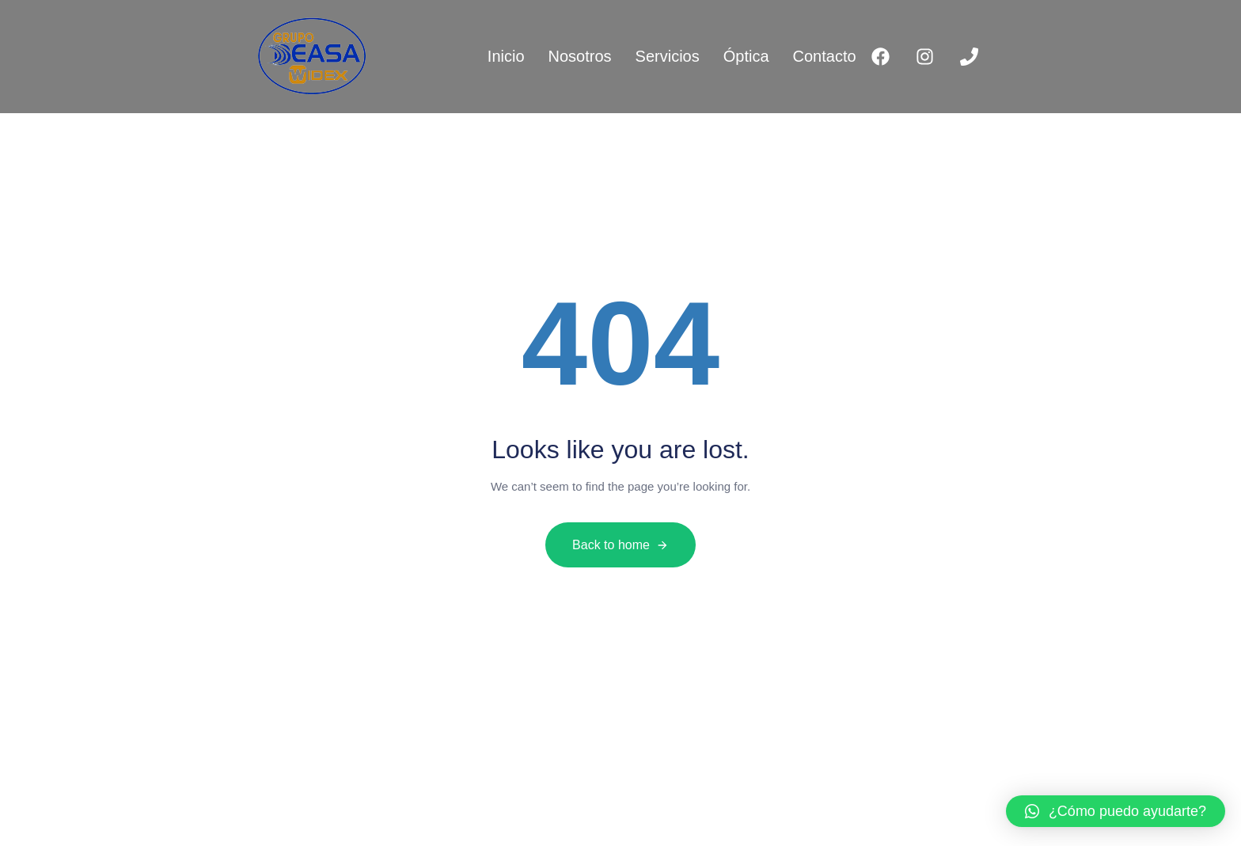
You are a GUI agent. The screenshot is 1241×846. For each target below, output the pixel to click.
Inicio (506, 56)
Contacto (824, 56)
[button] (1115, 811)
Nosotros (580, 56)
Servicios (668, 56)
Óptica (746, 56)
